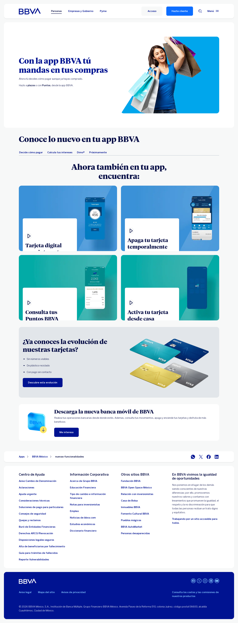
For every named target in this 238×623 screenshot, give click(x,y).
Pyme (103, 11)
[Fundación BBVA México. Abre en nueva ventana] (130, 481)
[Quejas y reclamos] (30, 520)
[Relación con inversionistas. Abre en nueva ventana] (137, 494)
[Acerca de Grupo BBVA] (83, 481)
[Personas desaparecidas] (135, 533)
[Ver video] (68, 287)
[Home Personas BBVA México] (30, 11)
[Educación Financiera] (83, 488)
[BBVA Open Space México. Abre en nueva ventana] (136, 488)
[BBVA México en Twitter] (200, 457)
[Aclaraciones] (26, 488)
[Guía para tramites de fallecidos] (38, 553)
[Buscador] (200, 11)
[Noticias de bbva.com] (83, 518)
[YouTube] (217, 581)
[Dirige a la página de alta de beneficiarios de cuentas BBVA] (42, 546)
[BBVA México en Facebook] (208, 457)
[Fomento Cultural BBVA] (135, 514)
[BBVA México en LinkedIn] (216, 457)
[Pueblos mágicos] (131, 520)
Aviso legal (25, 592)
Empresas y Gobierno (80, 11)
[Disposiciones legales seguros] (36, 540)
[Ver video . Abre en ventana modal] (68, 218)
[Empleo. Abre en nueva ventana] (74, 511)
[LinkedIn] (211, 581)
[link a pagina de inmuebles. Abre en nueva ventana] (130, 507)
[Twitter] (199, 581)
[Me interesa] (66, 432)
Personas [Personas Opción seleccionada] (56, 11)
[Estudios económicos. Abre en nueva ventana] (82, 524)
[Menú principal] (213, 11)
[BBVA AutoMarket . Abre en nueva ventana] (131, 527)
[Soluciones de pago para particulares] (41, 507)
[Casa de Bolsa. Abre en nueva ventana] (129, 501)
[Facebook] (193, 581)
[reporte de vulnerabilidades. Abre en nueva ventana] (34, 560)
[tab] (31, 152)
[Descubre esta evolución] (43, 382)
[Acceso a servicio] (151, 11)
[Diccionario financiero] (83, 531)
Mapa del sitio (46, 592)
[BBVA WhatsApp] (193, 457)
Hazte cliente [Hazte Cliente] (180, 11)
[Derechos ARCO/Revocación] (36, 533)
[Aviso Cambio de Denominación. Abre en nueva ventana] (37, 481)
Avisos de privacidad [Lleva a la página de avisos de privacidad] (73, 592)
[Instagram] (205, 581)
